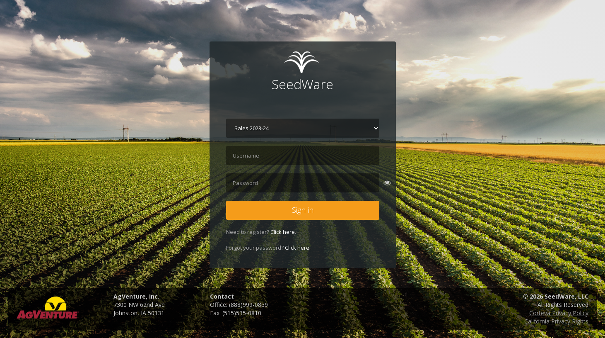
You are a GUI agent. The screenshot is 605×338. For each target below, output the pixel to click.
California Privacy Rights (556, 321)
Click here (282, 232)
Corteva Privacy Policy (558, 313)
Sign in (302, 210)
